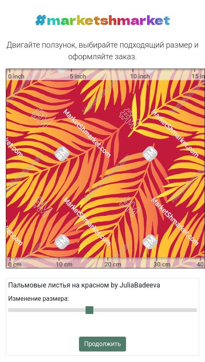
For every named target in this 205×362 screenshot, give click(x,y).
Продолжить (102, 344)
